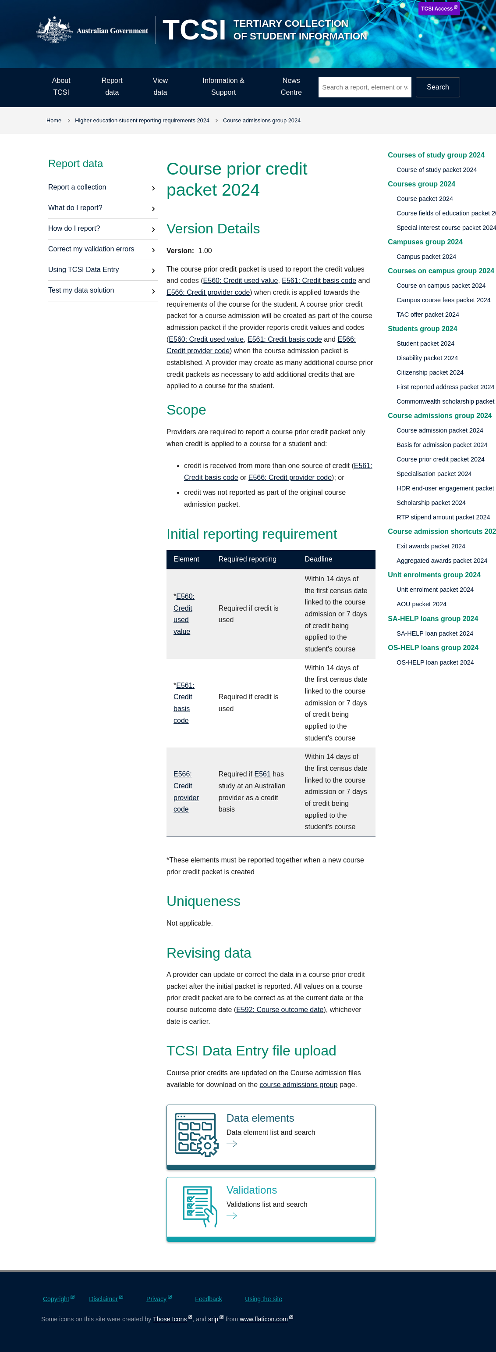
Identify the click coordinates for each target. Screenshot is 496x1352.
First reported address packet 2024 (445, 386)
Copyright (56, 1298)
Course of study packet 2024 (437, 169)
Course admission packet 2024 (440, 430)
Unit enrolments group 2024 (434, 575)
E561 (262, 774)
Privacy (156, 1298)
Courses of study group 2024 (436, 155)
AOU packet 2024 (421, 604)
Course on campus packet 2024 (441, 285)
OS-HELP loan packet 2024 (435, 662)
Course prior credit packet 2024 (441, 459)
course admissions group (299, 1084)
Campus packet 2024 (426, 256)
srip (213, 1319)
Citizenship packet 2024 (430, 372)
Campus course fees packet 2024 (443, 300)
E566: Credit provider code (208, 292)
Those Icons (170, 1319)
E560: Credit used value (240, 280)
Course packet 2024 (425, 198)
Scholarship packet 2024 (431, 502)
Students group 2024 (422, 329)
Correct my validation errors (91, 249)
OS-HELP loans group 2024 (433, 647)
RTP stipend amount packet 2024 (443, 517)
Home (53, 120)
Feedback (208, 1298)
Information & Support (223, 86)
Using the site (263, 1298)
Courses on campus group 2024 (441, 271)
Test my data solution (81, 290)
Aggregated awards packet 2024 (442, 560)
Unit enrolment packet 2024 (435, 589)
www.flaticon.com (264, 1319)
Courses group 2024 (421, 184)
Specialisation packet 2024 (434, 473)
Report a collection (77, 187)
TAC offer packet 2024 (428, 314)
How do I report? (74, 228)
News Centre (291, 86)
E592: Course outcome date (279, 1009)
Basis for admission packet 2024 (442, 444)
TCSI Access (437, 9)
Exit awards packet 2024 (431, 546)
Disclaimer (103, 1298)
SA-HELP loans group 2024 (433, 618)
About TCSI (61, 86)
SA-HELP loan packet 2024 (435, 633)
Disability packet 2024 (427, 357)
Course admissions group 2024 (262, 120)
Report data (112, 86)
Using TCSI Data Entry (83, 269)
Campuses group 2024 (425, 242)
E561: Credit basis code (319, 280)
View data (160, 86)
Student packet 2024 (425, 343)
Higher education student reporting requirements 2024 (142, 120)
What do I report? (75, 207)
